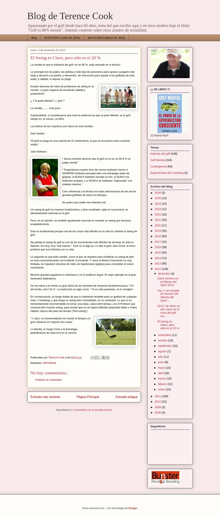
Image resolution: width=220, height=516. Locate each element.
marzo (162, 378)
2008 (158, 412)
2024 (158, 203)
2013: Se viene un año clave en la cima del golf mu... (168, 310)
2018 (158, 236)
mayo (162, 367)
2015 (158, 252)
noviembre (165, 335)
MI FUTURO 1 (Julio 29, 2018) (62, 37)
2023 (158, 209)
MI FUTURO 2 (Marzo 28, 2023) (106, 37)
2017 (158, 241)
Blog (34, 37)
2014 (158, 258)
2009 (158, 407)
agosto (162, 351)
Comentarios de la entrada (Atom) (92, 409)
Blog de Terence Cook (70, 16)
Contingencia (158, 166)
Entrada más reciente (45, 397)
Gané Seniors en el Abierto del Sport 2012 (167, 282)
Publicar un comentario (49, 379)
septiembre (165, 345)
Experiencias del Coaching (167, 172)
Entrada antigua (126, 397)
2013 (158, 263)
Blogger (132, 508)
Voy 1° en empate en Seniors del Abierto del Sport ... (168, 295)
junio (161, 362)
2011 (158, 396)
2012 (158, 268)
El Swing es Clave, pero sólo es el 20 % (168, 325)
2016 (158, 247)
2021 (158, 219)
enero (162, 389)
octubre (163, 340)
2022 (158, 214)
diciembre (164, 273)
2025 (158, 198)
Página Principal (88, 397)
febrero (163, 384)
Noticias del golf (160, 153)
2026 (158, 192)
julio (161, 356)
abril (161, 373)
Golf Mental (49, 362)
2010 (158, 401)
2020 (158, 225)
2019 (158, 230)
